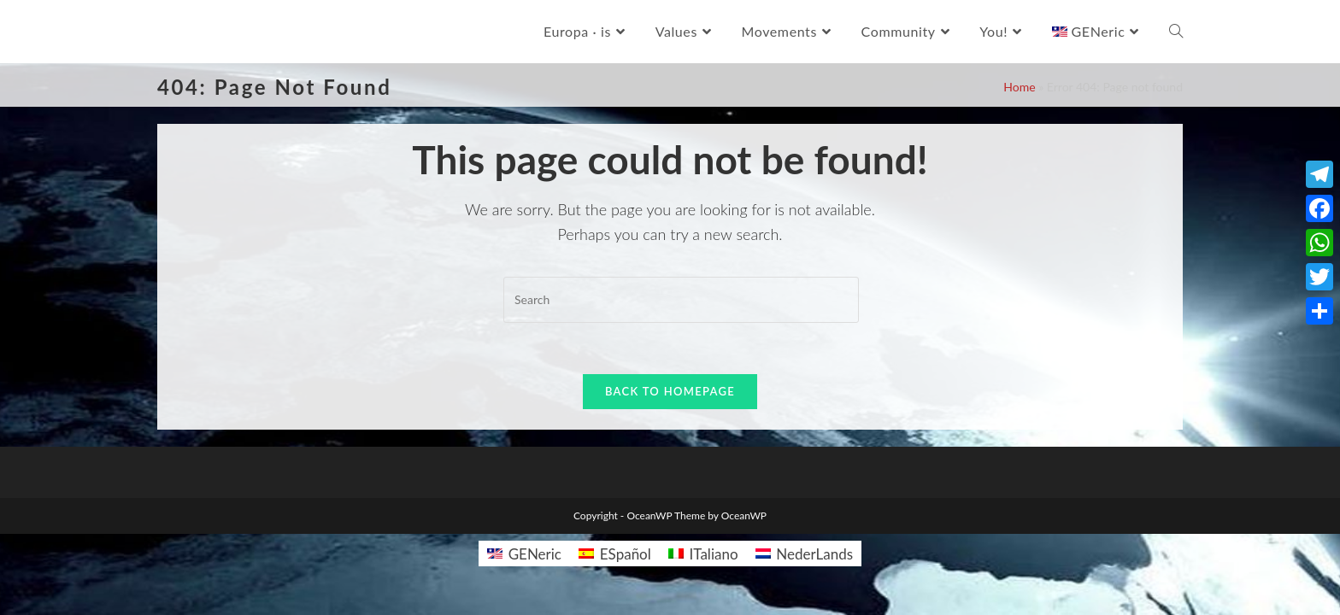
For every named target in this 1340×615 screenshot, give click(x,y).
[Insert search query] (681, 300)
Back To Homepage (670, 391)
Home (1019, 86)
